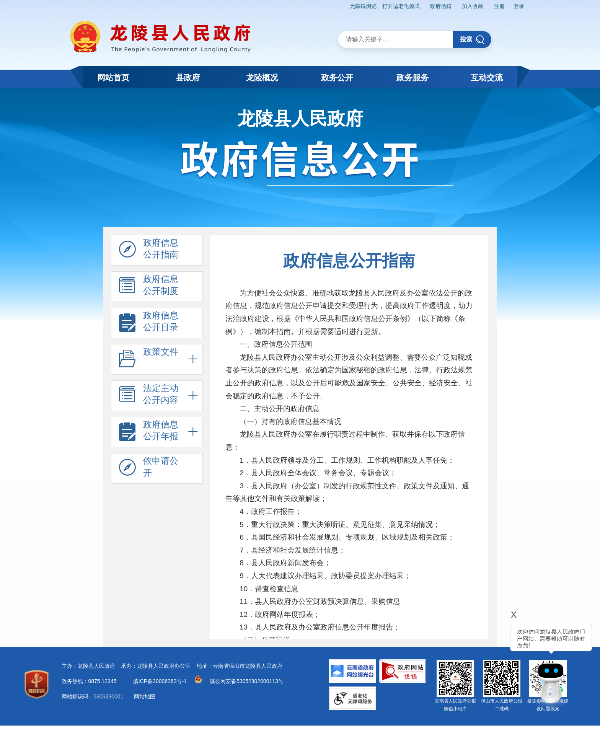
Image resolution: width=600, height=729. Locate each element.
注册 (498, 6)
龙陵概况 (262, 77)
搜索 (472, 39)
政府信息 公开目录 (148, 323)
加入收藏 (471, 6)
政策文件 (148, 359)
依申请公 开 (148, 468)
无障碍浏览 (360, 6)
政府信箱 (439, 6)
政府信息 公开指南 (148, 250)
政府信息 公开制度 (148, 287)
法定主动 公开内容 (148, 396)
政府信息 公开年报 (148, 432)
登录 (518, 6)
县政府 (187, 77)
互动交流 (487, 77)
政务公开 (337, 77)
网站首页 (113, 77)
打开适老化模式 (398, 6)
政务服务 (412, 77)
